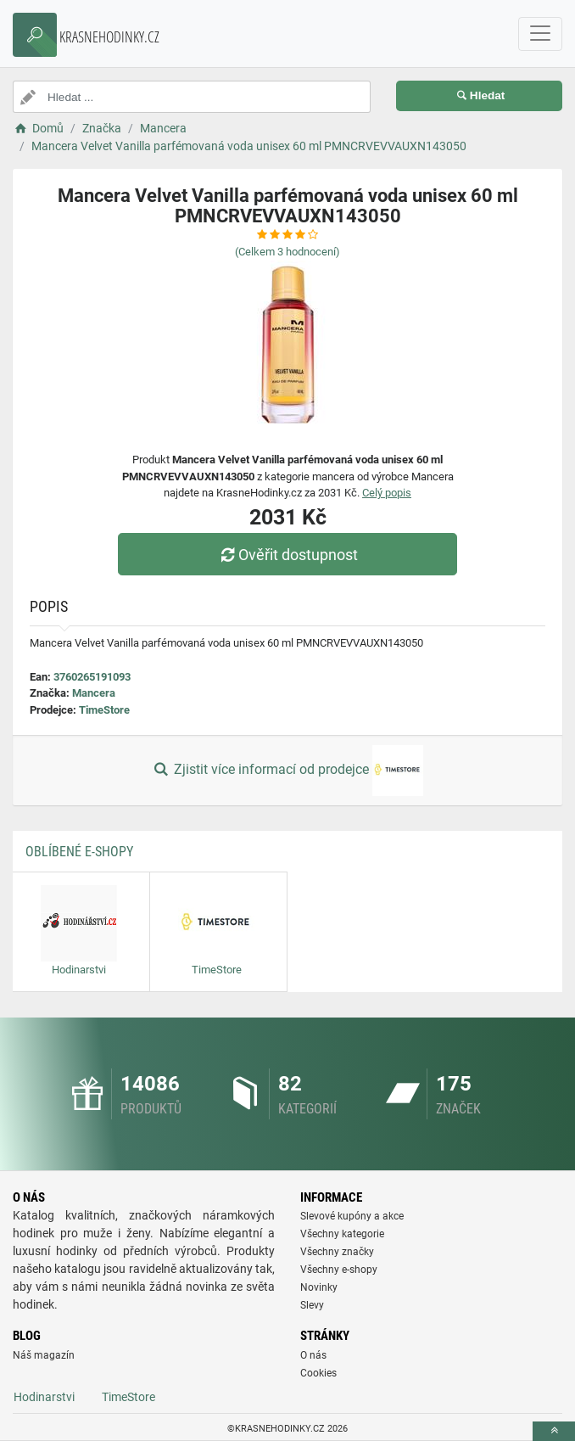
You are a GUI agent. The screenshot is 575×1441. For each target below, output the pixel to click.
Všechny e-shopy (338, 1270)
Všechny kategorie (342, 1234)
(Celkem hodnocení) (287, 251)
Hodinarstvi (44, 1397)
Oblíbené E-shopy (79, 852)
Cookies (318, 1373)
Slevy (312, 1305)
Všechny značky (337, 1252)
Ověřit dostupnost (287, 554)
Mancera (93, 693)
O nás (313, 1355)
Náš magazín (44, 1355)
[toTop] (554, 1431)
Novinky (319, 1287)
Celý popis (386, 492)
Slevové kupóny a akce (352, 1216)
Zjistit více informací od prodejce (287, 770)
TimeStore (104, 710)
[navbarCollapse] (540, 34)
